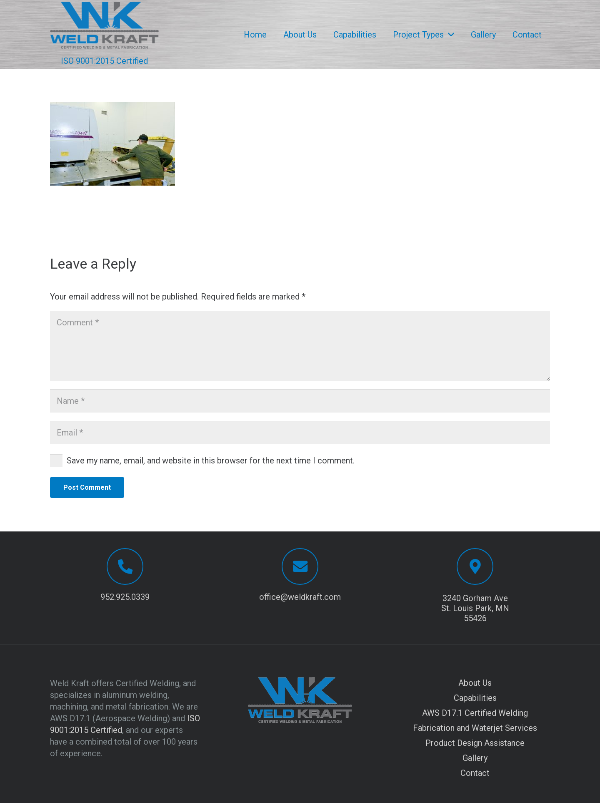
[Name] (300, 401)
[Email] (300, 432)
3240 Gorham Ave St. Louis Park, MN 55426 (475, 608)
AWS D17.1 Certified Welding (475, 713)
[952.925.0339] (125, 566)
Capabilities (475, 698)
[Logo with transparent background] (104, 25)
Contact (475, 773)
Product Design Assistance (475, 743)
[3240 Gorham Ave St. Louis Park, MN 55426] (475, 566)
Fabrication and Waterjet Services (475, 728)
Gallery (475, 758)
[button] (449, 34)
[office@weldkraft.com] (300, 566)
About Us (475, 683)
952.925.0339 (125, 597)
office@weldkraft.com (300, 597)
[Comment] (300, 346)
